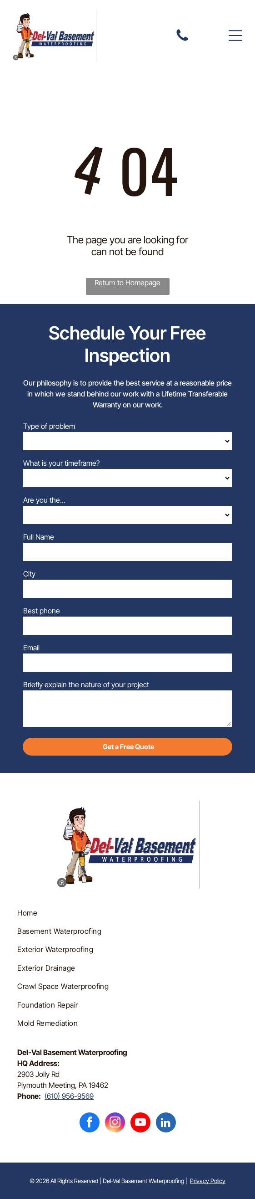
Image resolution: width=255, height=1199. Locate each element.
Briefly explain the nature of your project (86, 684)
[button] (235, 35)
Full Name (38, 536)
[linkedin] (166, 1123)
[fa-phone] (182, 40)
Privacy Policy (207, 1180)
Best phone (41, 610)
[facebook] (90, 1123)
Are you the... (44, 499)
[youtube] (140, 1123)
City (29, 573)
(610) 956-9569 (69, 1096)
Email (31, 647)
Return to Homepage (127, 282)
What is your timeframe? (61, 463)
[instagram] (115, 1123)
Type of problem (49, 426)
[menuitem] (127, 912)
